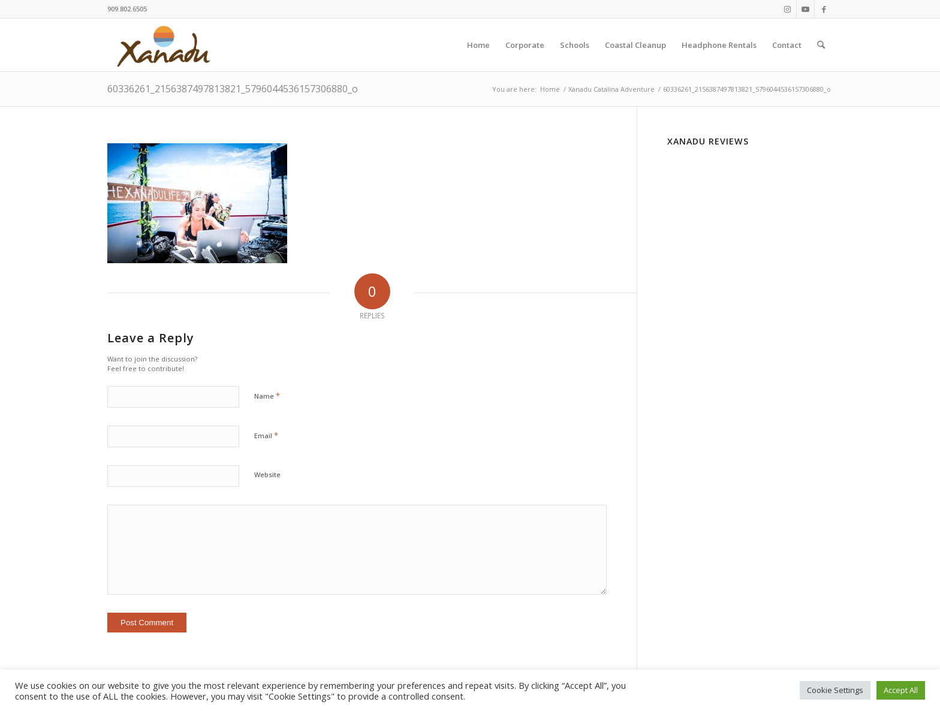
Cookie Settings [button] (835, 690)
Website (267, 474)
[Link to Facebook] (824, 9)
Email (266, 435)
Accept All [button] (901, 690)
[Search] (821, 45)
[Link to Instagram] (787, 9)
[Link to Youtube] (805, 9)
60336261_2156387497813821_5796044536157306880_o (232, 88)
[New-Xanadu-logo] (165, 45)
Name (267, 395)
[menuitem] (478, 45)
